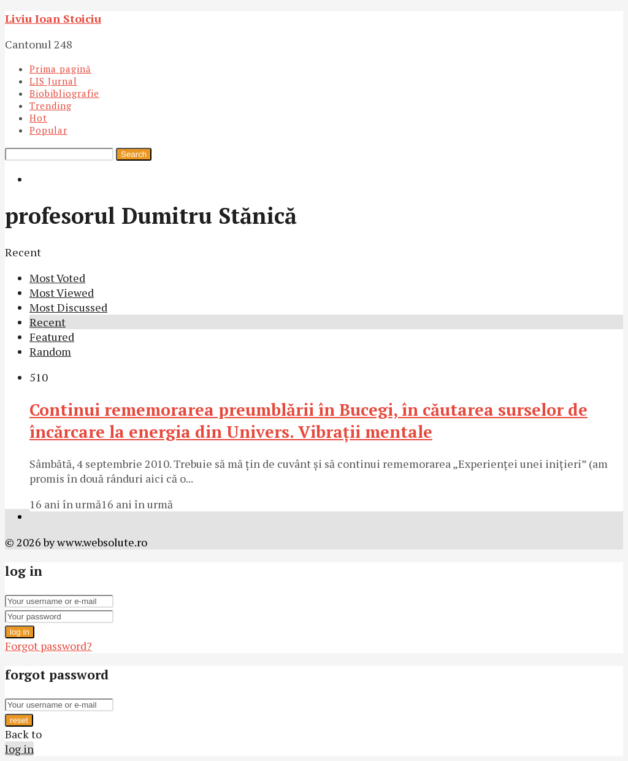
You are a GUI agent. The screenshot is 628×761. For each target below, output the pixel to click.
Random (50, 351)
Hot (38, 118)
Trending (50, 105)
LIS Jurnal (53, 81)
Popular (48, 130)
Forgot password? (48, 645)
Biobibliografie (64, 93)
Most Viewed (61, 292)
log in (19, 632)
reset (19, 720)
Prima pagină (60, 69)
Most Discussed (68, 307)
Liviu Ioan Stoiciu (53, 18)
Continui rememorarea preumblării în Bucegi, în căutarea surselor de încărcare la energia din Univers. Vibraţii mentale (308, 421)
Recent (47, 322)
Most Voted (57, 277)
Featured (51, 336)
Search (134, 154)
